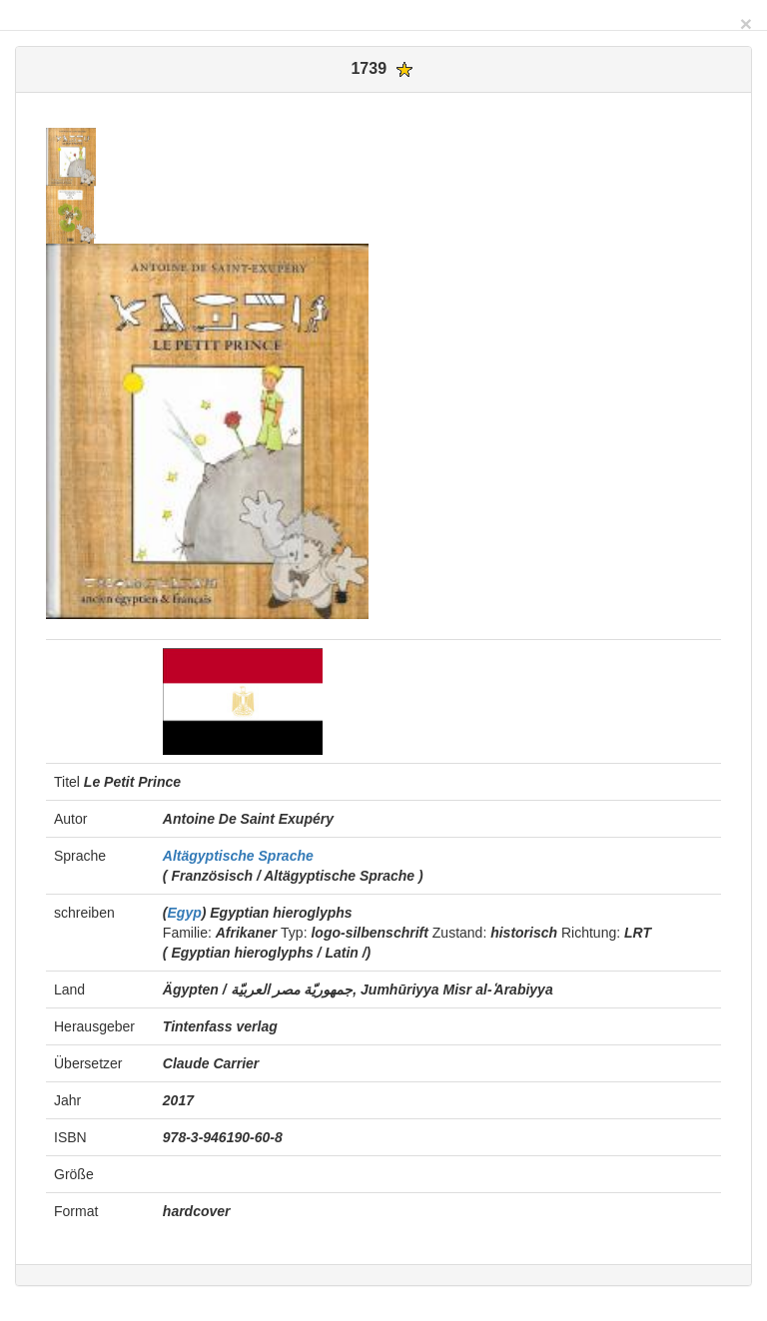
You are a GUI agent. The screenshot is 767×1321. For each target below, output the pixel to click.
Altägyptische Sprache (238, 856)
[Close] (746, 23)
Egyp (185, 913)
